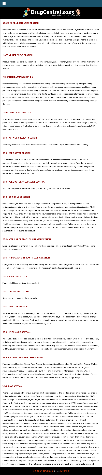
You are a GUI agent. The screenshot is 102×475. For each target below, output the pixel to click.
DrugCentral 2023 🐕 (56, 12)
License (64, 470)
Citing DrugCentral (43, 470)
